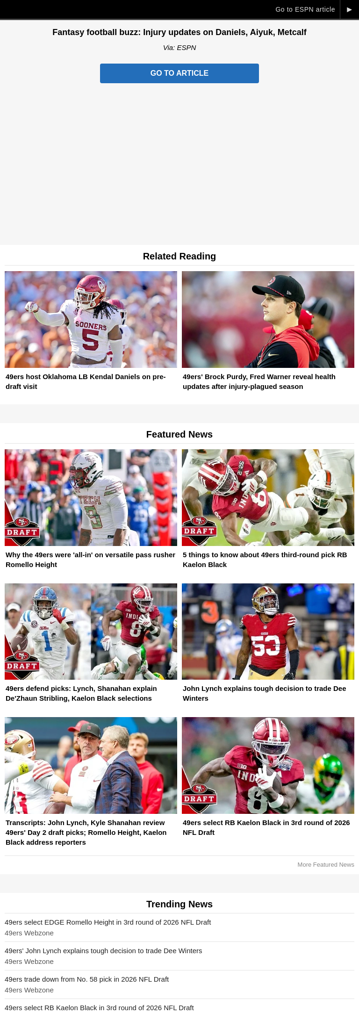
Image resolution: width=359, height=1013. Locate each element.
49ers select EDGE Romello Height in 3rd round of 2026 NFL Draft (108, 922)
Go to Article (179, 73)
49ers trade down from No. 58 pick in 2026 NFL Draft (87, 979)
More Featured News (326, 864)
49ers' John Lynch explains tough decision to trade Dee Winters (103, 951)
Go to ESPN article (305, 9)
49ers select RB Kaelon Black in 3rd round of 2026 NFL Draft (99, 1008)
